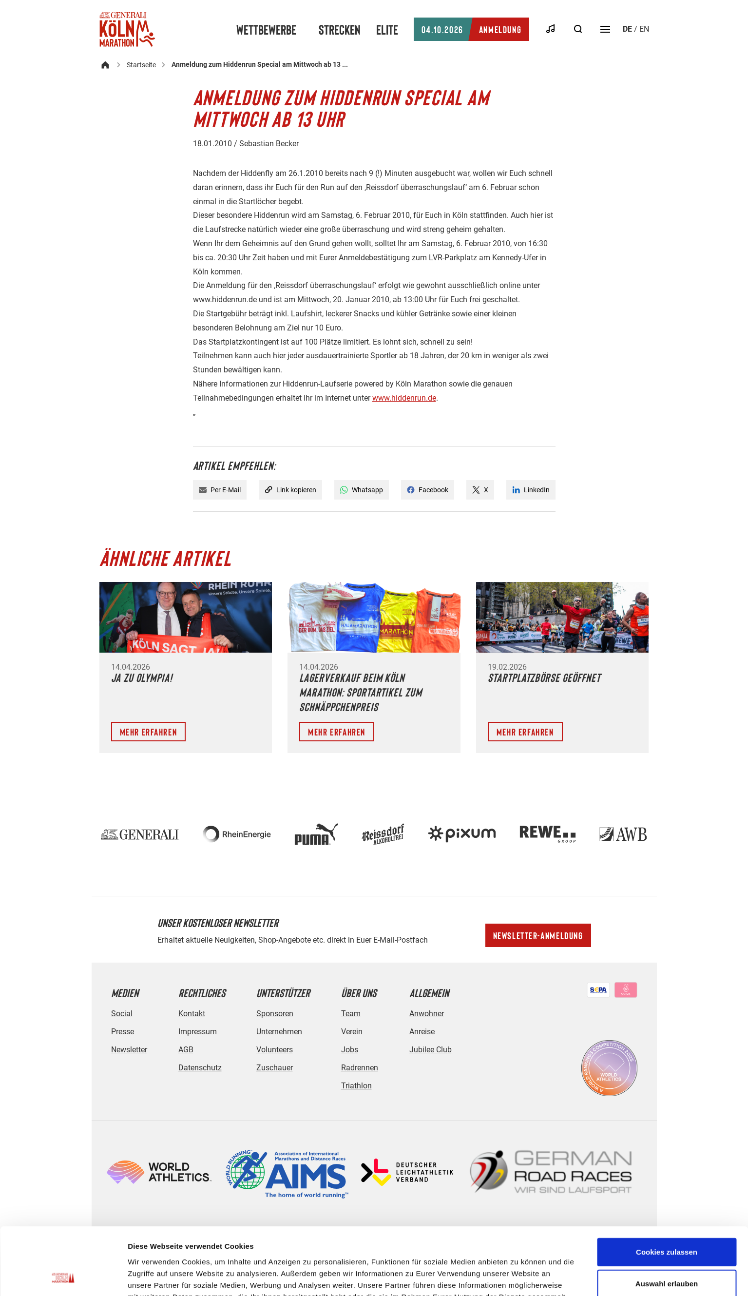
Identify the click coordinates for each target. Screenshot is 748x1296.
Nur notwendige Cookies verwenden (667, 1258)
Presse (122, 1031)
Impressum (197, 1031)
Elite (387, 29)
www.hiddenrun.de (404, 398)
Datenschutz (200, 1067)
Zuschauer (274, 1067)
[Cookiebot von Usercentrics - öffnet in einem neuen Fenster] (63, 1277)
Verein (352, 1031)
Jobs (349, 1049)
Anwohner (426, 1013)
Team (351, 1013)
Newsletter (129, 1049)
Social (122, 1013)
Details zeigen (518, 1277)
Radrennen (359, 1067)
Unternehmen (279, 1031)
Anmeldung (471, 29)
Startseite (141, 65)
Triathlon (356, 1085)
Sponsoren (274, 1013)
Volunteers (274, 1049)
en (644, 29)
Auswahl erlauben (666, 1221)
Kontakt (191, 1013)
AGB (185, 1049)
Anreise (422, 1031)
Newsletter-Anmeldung (538, 935)
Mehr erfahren (148, 731)
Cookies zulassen (666, 1188)
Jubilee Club (430, 1049)
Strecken (340, 29)
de (627, 29)
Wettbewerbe (266, 29)
